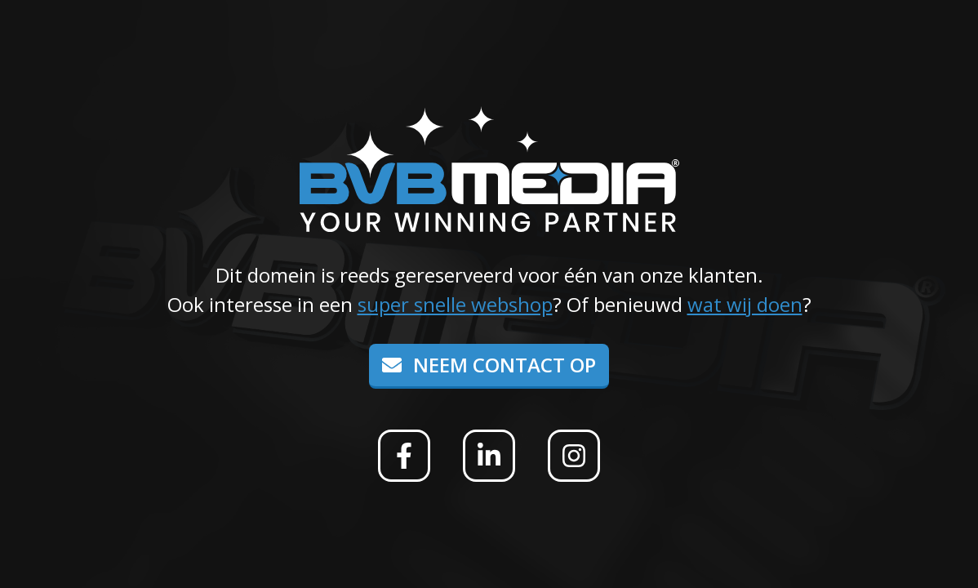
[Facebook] (404, 456)
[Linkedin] (489, 456)
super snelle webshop (455, 304)
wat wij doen (744, 304)
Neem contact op (489, 364)
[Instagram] (574, 456)
